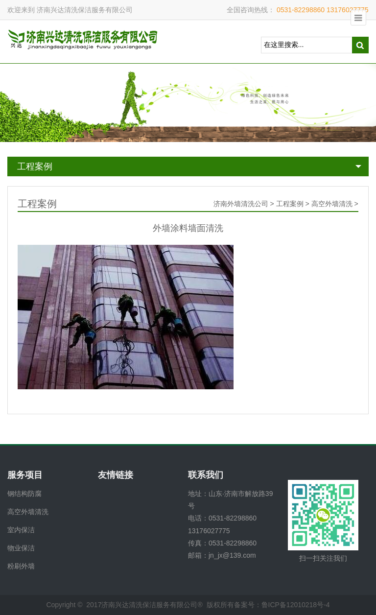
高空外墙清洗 (331, 204)
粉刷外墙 (21, 566)
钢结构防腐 (24, 493)
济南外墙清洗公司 (240, 204)
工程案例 (34, 166)
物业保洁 (21, 548)
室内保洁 (21, 530)
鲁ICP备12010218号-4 (295, 605)
